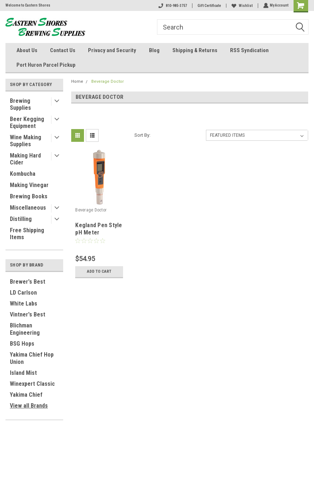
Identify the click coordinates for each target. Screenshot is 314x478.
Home (77, 81)
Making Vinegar (29, 185)
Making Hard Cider (25, 159)
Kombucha (22, 173)
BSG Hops (22, 343)
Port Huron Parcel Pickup (46, 65)
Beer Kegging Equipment (27, 122)
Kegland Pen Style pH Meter (98, 229)
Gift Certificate (208, 6)
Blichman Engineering (25, 329)
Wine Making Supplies (25, 141)
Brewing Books (28, 196)
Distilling (21, 218)
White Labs (23, 303)
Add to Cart (99, 271)
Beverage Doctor (107, 81)
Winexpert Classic (32, 383)
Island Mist (23, 372)
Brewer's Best (27, 281)
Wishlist (241, 5)
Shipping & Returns (194, 50)
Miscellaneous (28, 207)
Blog (154, 50)
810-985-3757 (172, 5)
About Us (26, 50)
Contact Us (62, 50)
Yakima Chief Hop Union (32, 358)
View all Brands (29, 405)
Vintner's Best (27, 314)
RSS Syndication (249, 50)
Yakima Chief (26, 394)
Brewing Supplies (20, 104)
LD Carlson (23, 292)
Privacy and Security (112, 50)
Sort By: (142, 135)
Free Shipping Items (27, 234)
